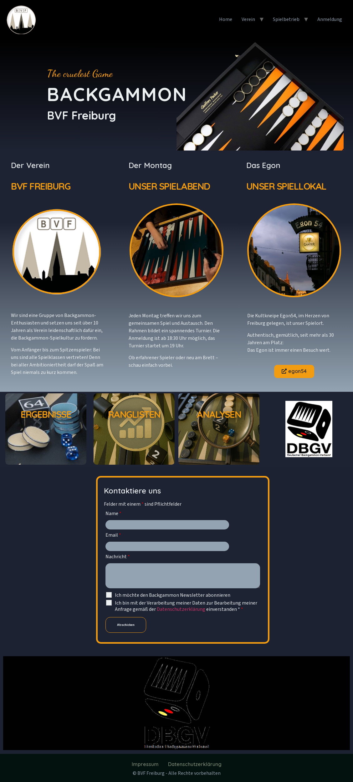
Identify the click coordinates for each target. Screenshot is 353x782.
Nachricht (117, 557)
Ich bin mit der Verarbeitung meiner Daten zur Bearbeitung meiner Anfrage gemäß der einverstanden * (186, 606)
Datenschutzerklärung (181, 609)
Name (113, 513)
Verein (248, 19)
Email (113, 535)
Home (225, 19)
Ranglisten (134, 414)
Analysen (219, 414)
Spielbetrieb (286, 19)
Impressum (145, 764)
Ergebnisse (46, 414)
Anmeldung (329, 19)
